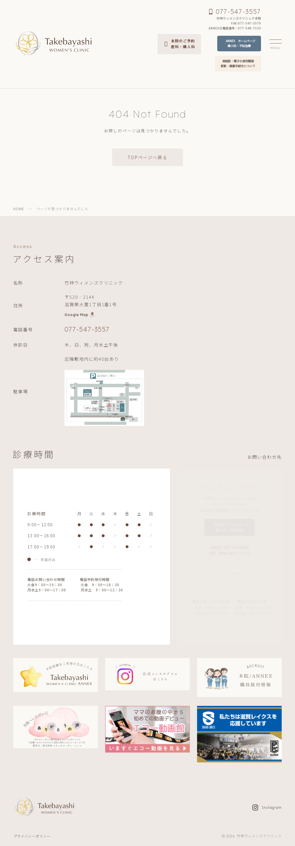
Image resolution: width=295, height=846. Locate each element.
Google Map (79, 316)
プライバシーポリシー (32, 836)
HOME (18, 208)
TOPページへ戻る (147, 157)
